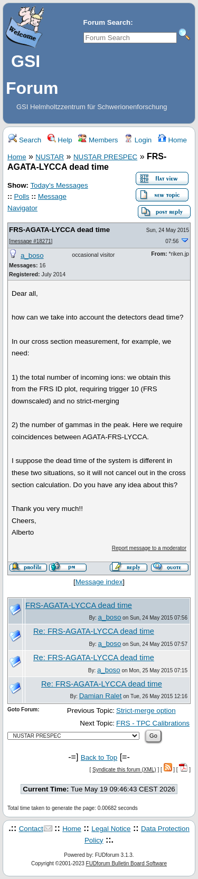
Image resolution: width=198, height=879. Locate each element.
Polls (22, 196)
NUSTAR (49, 157)
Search (24, 140)
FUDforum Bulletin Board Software (126, 863)
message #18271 (31, 241)
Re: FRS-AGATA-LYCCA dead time (93, 631)
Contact (31, 829)
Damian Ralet (100, 696)
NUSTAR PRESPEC (105, 157)
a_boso (32, 255)
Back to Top (99, 757)
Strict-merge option (146, 710)
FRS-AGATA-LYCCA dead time (59, 230)
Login (138, 140)
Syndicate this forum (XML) (124, 769)
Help (60, 140)
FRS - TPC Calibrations (153, 723)
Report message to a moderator (149, 548)
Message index (99, 582)
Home (172, 140)
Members (98, 140)
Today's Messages (59, 185)
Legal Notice (110, 829)
